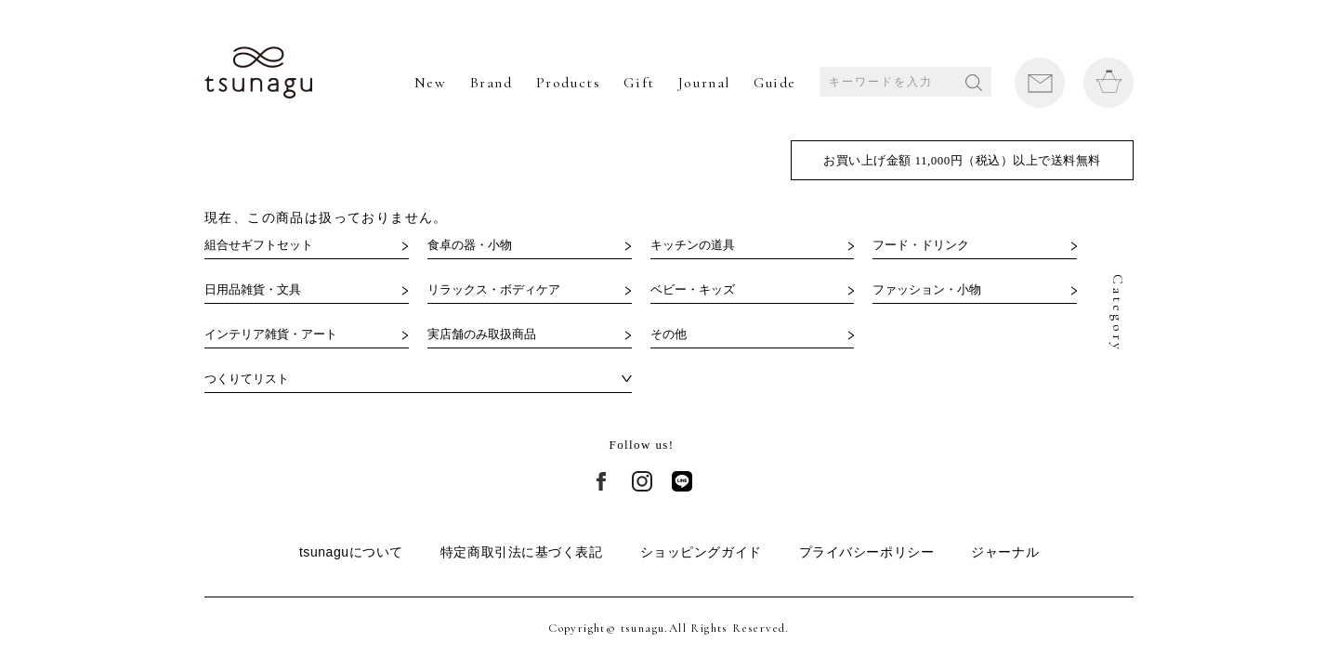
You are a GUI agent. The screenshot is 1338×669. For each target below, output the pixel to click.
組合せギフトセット (258, 245)
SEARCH (973, 82)
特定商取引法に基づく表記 (521, 551)
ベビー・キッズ (692, 289)
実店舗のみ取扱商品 (481, 334)
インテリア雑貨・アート (270, 334)
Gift (638, 82)
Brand (491, 82)
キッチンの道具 (692, 245)
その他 (668, 334)
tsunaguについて (351, 551)
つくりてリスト (246, 379)
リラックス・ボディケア (493, 289)
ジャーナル (1005, 551)
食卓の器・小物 (469, 245)
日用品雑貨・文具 (252, 289)
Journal (704, 82)
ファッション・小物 (926, 289)
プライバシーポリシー (867, 551)
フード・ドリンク (920, 245)
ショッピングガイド (701, 551)
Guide (775, 82)
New (430, 82)
